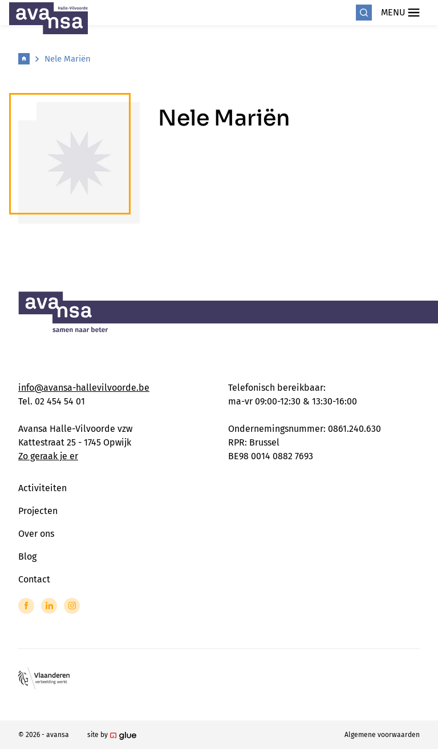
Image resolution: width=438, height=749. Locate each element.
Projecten (38, 510)
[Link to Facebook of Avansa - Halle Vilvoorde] (26, 606)
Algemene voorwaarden (382, 735)
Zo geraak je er (48, 456)
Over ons (36, 533)
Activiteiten (42, 488)
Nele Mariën (67, 59)
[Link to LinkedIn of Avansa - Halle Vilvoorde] (49, 606)
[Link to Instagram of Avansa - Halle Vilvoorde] (72, 606)
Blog (27, 556)
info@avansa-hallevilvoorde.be (83, 387)
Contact (34, 579)
